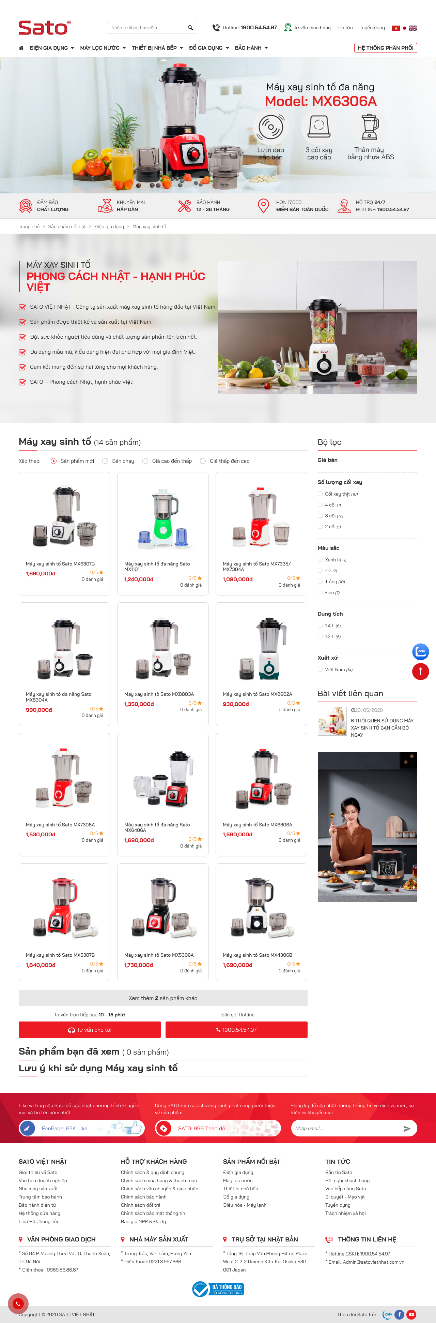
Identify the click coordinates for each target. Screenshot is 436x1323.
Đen (329, 592)
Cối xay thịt (338, 493)
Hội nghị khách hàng (347, 1180)
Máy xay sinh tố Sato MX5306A (159, 955)
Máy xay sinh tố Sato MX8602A (257, 694)
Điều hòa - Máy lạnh (245, 1205)
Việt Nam (335, 669)
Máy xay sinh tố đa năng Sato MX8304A (59, 697)
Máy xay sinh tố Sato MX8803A (159, 694)
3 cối (330, 515)
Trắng (331, 581)
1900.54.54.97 (236, 1029)
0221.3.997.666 (165, 1262)
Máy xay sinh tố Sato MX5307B (60, 955)
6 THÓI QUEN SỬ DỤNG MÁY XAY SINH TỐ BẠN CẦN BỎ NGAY (382, 728)
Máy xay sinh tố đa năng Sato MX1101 (157, 567)
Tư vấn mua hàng (312, 28)
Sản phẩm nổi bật (67, 226)
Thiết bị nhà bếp (154, 48)
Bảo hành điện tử (37, 1205)
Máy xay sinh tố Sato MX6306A (257, 825)
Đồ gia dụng (206, 48)
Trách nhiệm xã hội (345, 1213)
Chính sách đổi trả (140, 1205)
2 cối (329, 526)
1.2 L (329, 636)
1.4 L (329, 625)
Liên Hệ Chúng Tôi (38, 1221)
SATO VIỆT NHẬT (43, 1161)
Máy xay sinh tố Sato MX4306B (257, 955)
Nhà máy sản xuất (38, 1189)
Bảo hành (249, 48)
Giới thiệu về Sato (38, 1172)
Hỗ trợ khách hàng (154, 1161)
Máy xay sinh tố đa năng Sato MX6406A (157, 828)
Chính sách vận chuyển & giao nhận (159, 1189)
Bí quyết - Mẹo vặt (345, 1197)
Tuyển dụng (372, 28)
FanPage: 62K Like (53, 1128)
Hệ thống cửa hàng (39, 1213)
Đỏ (327, 570)
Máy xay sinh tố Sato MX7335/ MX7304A (257, 567)
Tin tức (345, 28)
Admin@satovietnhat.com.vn (373, 1262)
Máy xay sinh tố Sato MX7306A (60, 825)
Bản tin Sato (338, 1172)
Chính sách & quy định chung (152, 1172)
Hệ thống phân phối (386, 48)
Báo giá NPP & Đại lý (143, 1221)
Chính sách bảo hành (144, 1197)
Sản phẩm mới (72, 460)
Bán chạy (118, 460)
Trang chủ (29, 226)
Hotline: (250, 27)
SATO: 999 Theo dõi (191, 1128)
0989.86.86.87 (62, 1270)
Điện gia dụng (49, 48)
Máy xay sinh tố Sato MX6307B (60, 564)
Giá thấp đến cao (225, 460)
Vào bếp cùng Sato (345, 1189)
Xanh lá (332, 559)
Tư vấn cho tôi (89, 1029)
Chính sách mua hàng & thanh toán (159, 1180)
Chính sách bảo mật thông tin (153, 1213)
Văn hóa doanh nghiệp (43, 1180)
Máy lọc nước (99, 48)
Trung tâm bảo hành (40, 1197)
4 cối (329, 504)
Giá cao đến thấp (167, 460)
